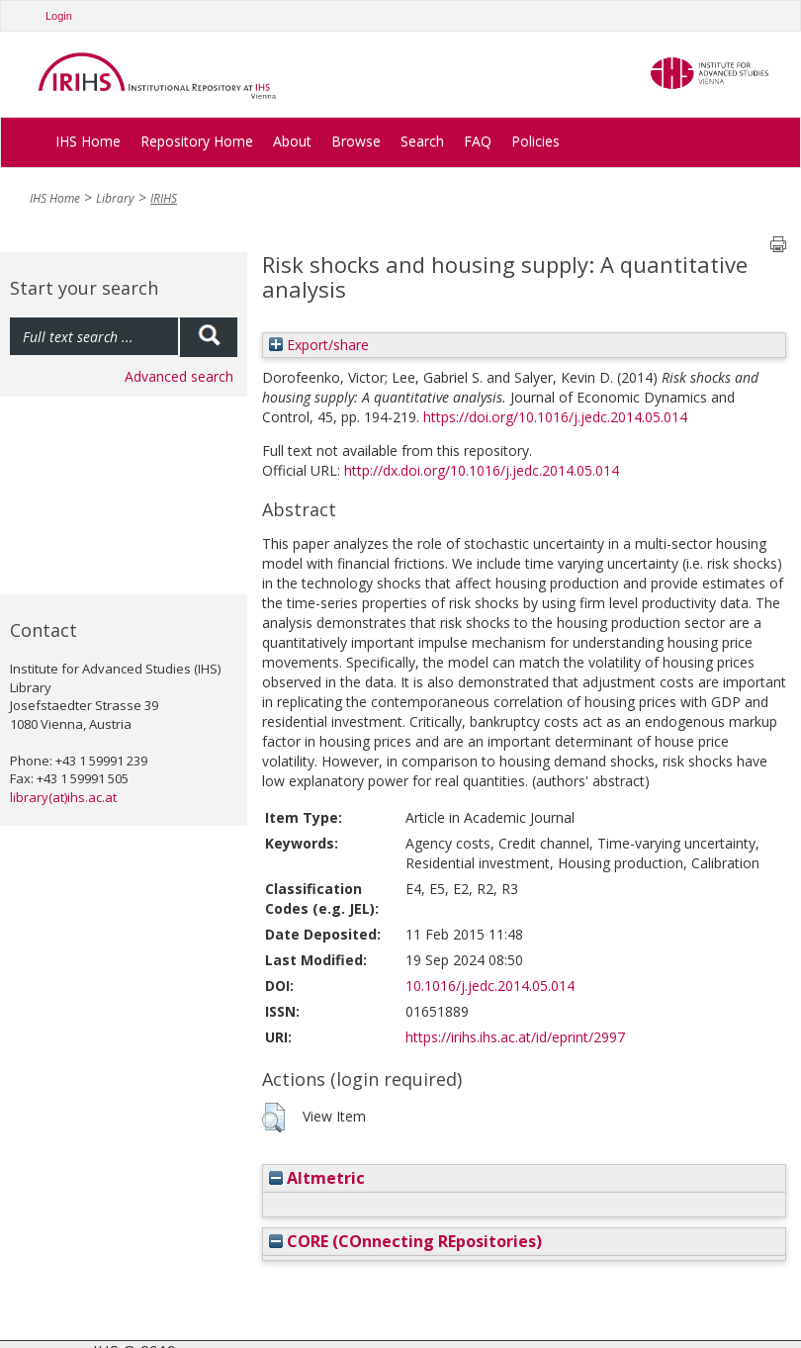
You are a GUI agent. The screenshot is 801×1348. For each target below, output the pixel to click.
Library (115, 198)
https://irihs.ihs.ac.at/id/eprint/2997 (515, 1037)
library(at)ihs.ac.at (63, 797)
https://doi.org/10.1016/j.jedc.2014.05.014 (555, 416)
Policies (535, 141)
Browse (356, 141)
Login (58, 16)
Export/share (319, 344)
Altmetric (317, 1178)
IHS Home (88, 141)
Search (422, 141)
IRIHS (163, 198)
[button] (273, 1117)
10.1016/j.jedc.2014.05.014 (490, 985)
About (292, 141)
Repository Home (196, 141)
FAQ (477, 141)
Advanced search (179, 376)
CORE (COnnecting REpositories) (405, 1241)
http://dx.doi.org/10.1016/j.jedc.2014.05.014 (481, 470)
